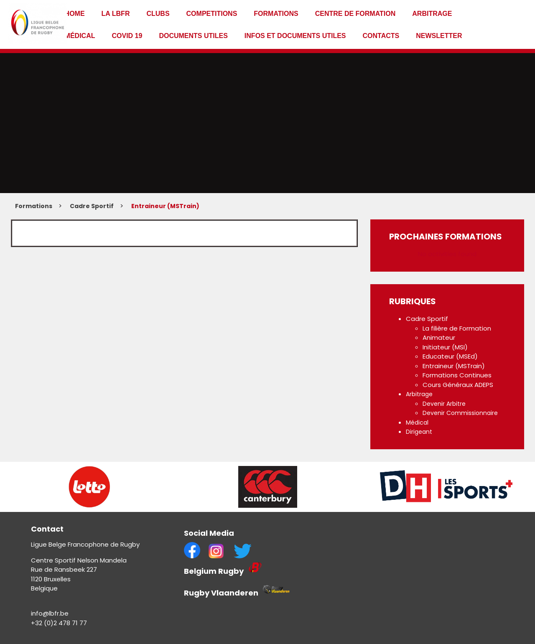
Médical (80, 35)
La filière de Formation (457, 328)
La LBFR (116, 13)
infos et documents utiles (295, 35)
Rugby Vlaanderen (221, 593)
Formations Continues (457, 375)
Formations (276, 13)
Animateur (439, 337)
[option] (89, 487)
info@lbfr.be (50, 613)
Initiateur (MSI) (445, 347)
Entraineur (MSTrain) (165, 206)
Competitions (211, 13)
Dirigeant (419, 432)
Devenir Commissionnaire (460, 413)
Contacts (381, 35)
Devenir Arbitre (444, 404)
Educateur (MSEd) (450, 356)
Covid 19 (127, 35)
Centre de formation (355, 13)
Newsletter (439, 35)
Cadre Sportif (92, 206)
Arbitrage (432, 13)
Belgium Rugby (214, 571)
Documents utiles (193, 35)
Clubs (157, 13)
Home (75, 13)
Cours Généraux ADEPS (458, 384)
